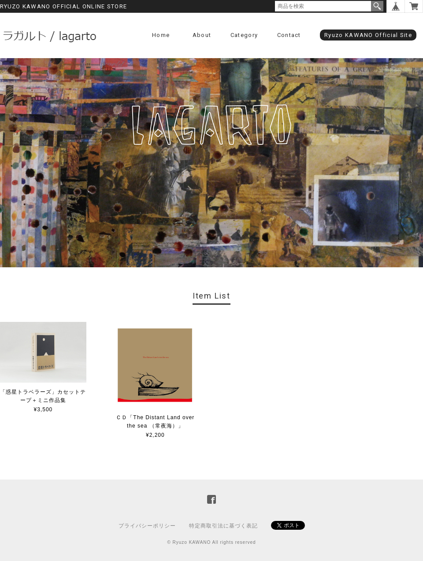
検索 (377, 6)
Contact (289, 35)
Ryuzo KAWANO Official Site (368, 35)
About (202, 35)
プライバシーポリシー (147, 526)
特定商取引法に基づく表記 (223, 526)
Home (161, 35)
